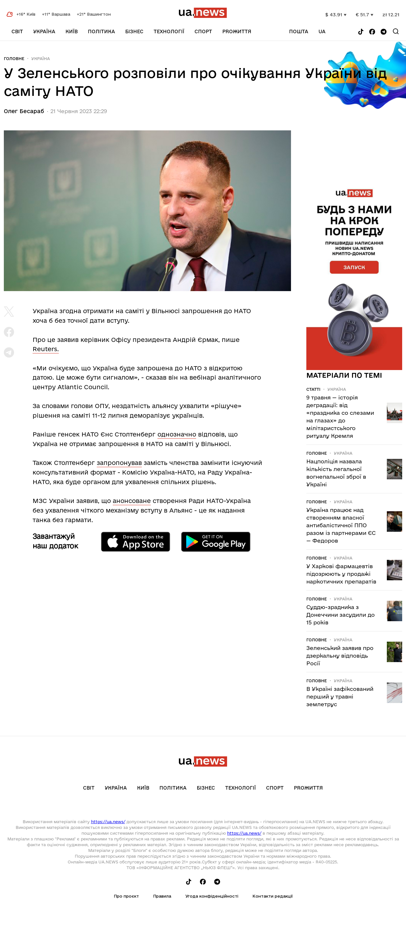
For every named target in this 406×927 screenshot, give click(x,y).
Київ (71, 31)
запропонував (119, 462)
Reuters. (46, 348)
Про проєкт (126, 896)
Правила (162, 896)
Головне (14, 58)
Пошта (298, 31)
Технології (169, 31)
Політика (101, 31)
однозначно (176, 434)
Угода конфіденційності (211, 896)
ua (322, 31)
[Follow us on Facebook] (372, 32)
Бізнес (134, 31)
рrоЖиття (236, 31)
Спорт (203, 31)
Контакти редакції (272, 896)
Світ (17, 31)
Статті (313, 389)
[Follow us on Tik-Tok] (361, 32)
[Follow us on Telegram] (383, 32)
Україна (44, 31)
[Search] (396, 31)
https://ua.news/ (108, 821)
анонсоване (132, 500)
